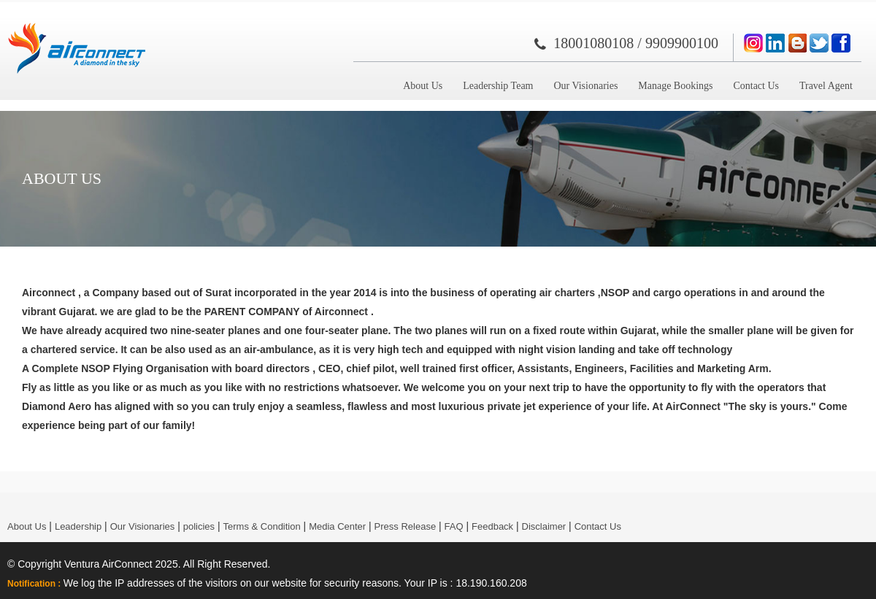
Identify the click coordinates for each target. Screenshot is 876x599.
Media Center (337, 526)
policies (199, 526)
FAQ (454, 526)
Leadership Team (498, 85)
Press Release (405, 526)
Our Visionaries (585, 85)
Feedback (492, 526)
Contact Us (756, 85)
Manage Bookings (675, 85)
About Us (422, 85)
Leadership (78, 526)
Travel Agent (826, 85)
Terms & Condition (262, 526)
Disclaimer (544, 526)
